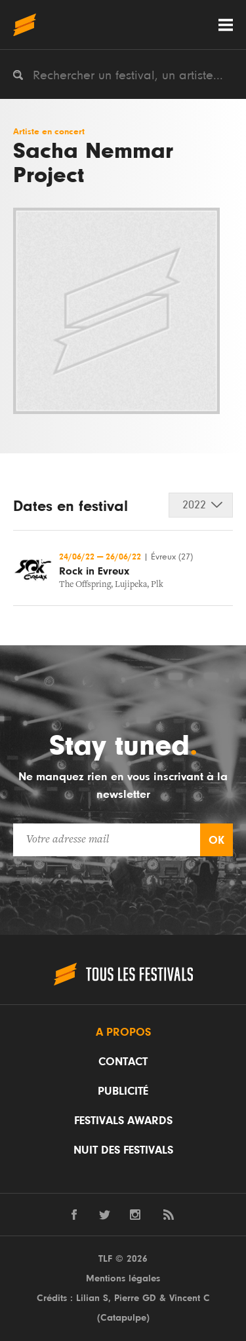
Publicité (123, 1091)
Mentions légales (123, 1278)
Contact (123, 1062)
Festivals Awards (123, 1121)
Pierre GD (135, 1298)
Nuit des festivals (123, 1150)
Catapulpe (123, 1318)
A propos (123, 1032)
